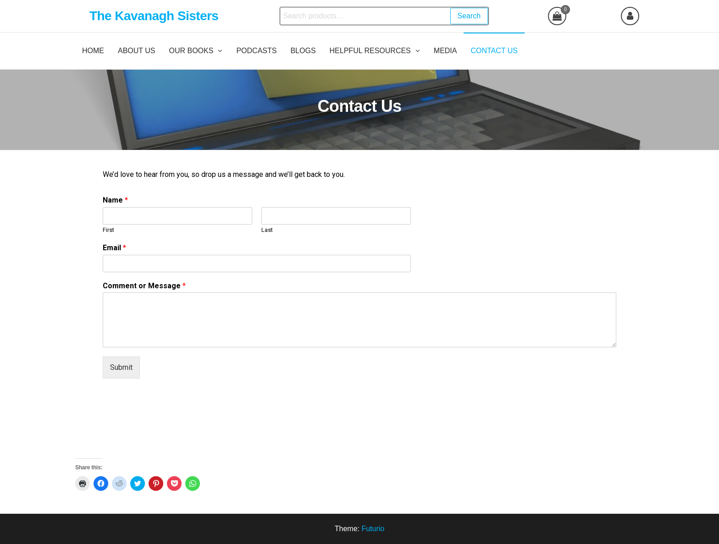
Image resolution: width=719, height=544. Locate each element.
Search (469, 16)
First (108, 229)
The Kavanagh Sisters (153, 16)
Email (114, 247)
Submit (121, 367)
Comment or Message (144, 285)
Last (267, 229)
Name (115, 200)
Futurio (372, 529)
